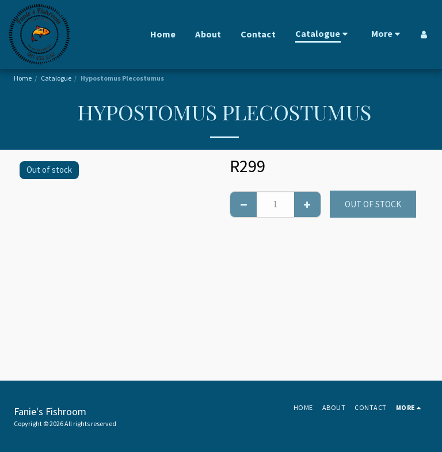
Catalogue (56, 78)
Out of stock (373, 204)
